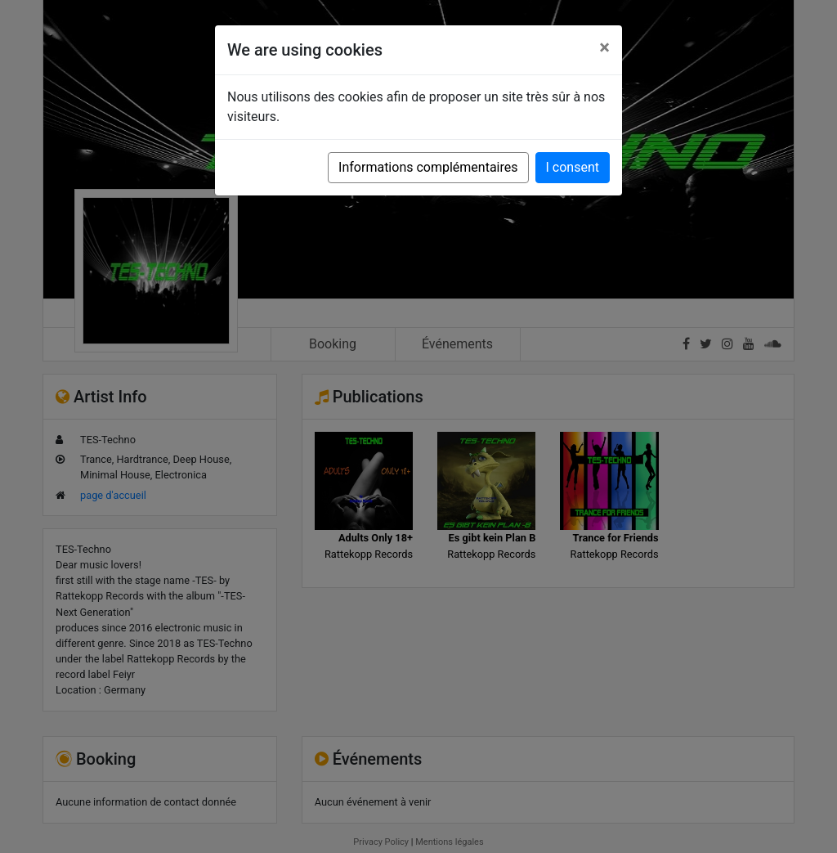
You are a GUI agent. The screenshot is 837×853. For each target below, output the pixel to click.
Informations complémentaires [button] (427, 167)
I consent (572, 167)
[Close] (604, 47)
